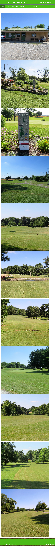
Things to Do (34, 6)
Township (8, 6)
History (27, 6)
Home (3, 6)
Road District (15, 6)
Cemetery (22, 6)
